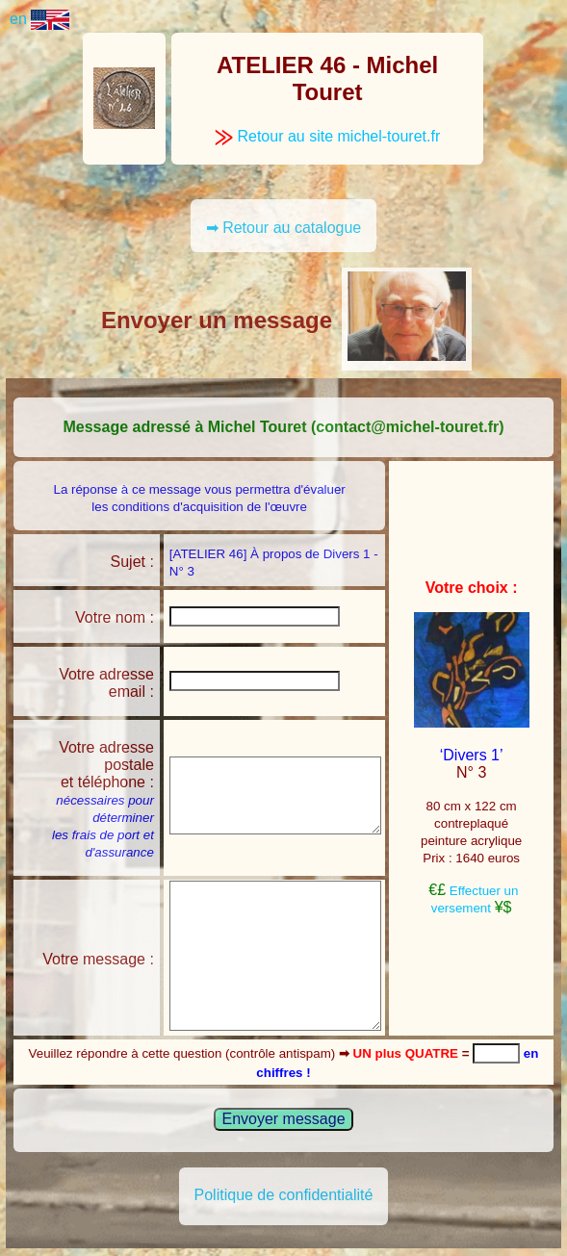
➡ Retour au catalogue (284, 227)
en (39, 19)
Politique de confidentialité (284, 1195)
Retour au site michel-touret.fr (327, 136)
